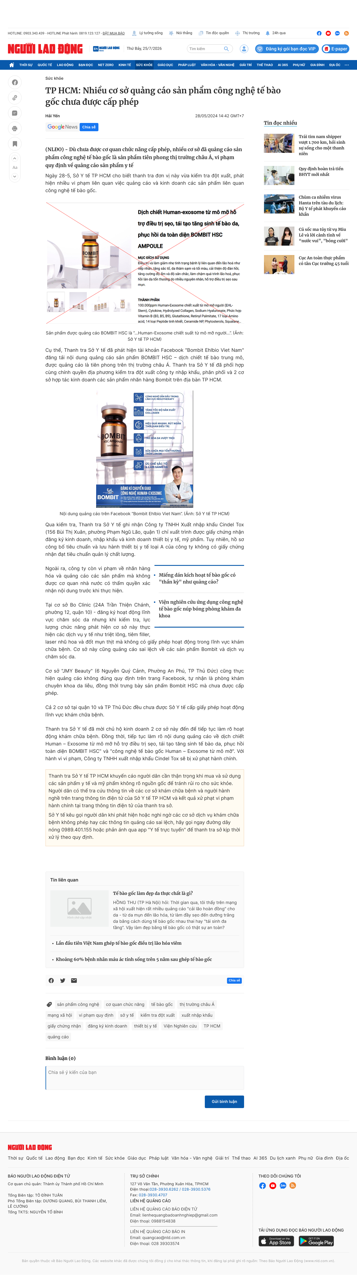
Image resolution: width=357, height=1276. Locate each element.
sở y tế (127, 1015)
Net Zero (106, 65)
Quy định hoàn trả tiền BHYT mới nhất (321, 171)
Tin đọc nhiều (280, 123)
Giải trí (246, 65)
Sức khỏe (144, 65)
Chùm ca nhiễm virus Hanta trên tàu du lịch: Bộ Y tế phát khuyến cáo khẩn (322, 206)
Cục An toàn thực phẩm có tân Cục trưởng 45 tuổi (324, 260)
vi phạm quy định (96, 1015)
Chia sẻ (89, 127)
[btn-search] (226, 48)
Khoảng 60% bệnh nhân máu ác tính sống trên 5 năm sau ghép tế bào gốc (134, 959)
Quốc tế (45, 65)
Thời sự (26, 65)
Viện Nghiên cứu (180, 1026)
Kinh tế (125, 65)
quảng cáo (58, 1036)
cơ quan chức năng (125, 1004)
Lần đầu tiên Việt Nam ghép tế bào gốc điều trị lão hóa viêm (119, 943)
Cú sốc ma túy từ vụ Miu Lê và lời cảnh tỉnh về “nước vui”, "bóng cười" (323, 235)
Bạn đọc (86, 65)
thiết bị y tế (145, 1026)
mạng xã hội (60, 1015)
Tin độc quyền (213, 33)
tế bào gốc (162, 1004)
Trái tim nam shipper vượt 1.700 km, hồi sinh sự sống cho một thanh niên (322, 145)
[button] (14, 158)
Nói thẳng (180, 33)
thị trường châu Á (196, 1004)
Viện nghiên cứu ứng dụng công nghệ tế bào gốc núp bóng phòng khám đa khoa (201, 609)
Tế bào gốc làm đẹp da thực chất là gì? (153, 893)
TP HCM (212, 1026)
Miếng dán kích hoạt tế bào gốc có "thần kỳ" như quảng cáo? (197, 578)
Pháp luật (187, 65)
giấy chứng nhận (64, 1026)
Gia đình (317, 65)
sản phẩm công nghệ (78, 1004)
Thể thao (265, 65)
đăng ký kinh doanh (107, 1026)
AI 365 (283, 65)
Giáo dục (165, 65)
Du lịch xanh (283, 1158)
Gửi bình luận (224, 1101)
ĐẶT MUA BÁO (114, 33)
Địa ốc (335, 65)
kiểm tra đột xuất (158, 1015)
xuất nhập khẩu (196, 1015)
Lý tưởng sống (147, 33)
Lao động (65, 65)
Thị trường (247, 33)
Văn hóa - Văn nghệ (217, 65)
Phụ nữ (299, 65)
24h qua (275, 33)
